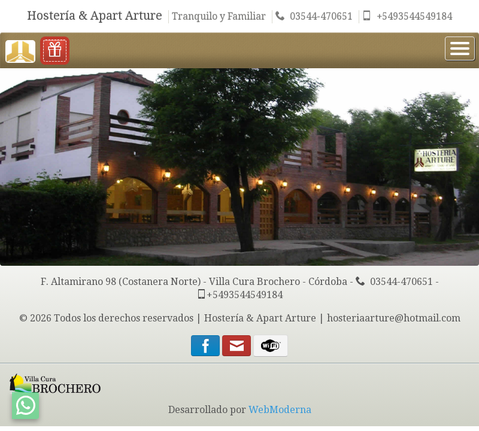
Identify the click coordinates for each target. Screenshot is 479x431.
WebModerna (279, 409)
